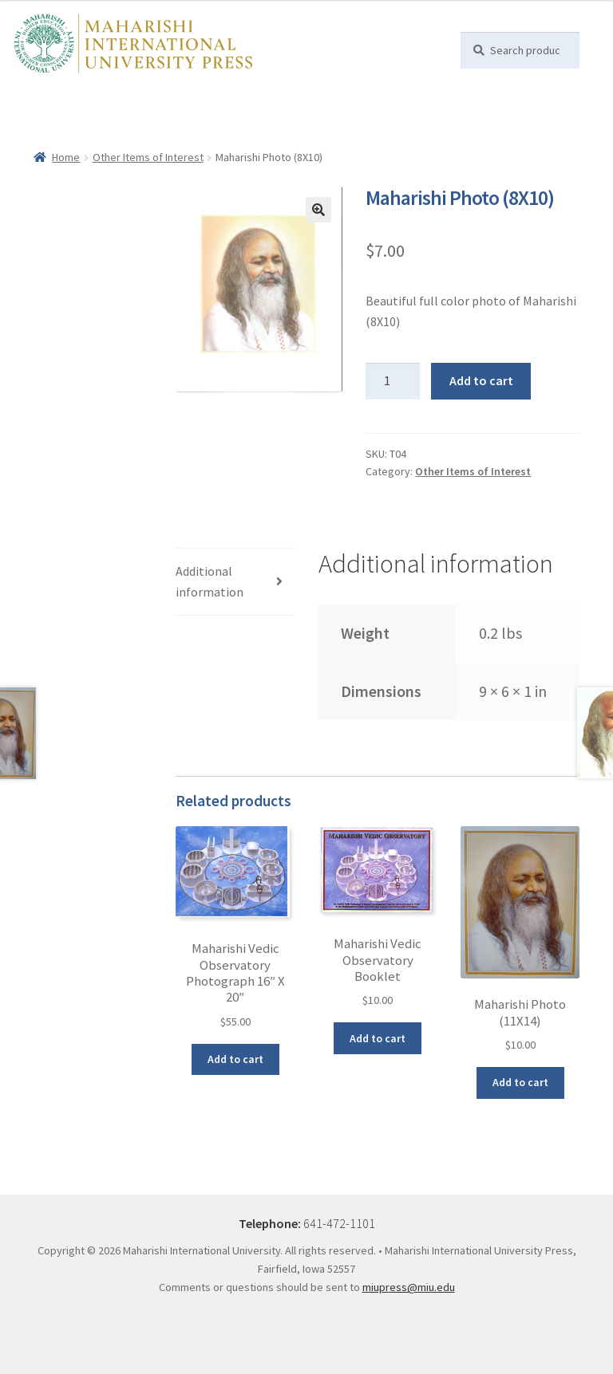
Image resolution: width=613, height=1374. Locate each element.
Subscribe (135, 122)
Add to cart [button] (235, 1059)
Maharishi (133, 96)
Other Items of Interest (148, 157)
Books (81, 96)
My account (303, 122)
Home (40, 96)
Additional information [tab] (209, 581)
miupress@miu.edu (408, 1287)
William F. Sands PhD (331, 96)
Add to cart (481, 380)
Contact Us (200, 122)
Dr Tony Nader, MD (217, 96)
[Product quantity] (393, 381)
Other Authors (62, 122)
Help (251, 122)
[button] (318, 209)
